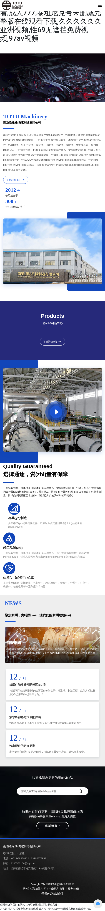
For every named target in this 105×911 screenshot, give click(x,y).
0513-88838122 (20, 858)
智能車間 (14, 643)
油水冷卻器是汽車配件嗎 (25, 717)
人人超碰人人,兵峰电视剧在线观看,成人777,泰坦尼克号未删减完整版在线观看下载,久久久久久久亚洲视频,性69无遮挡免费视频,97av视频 (51, 21)
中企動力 (54, 888)
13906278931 (38, 858)
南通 (61, 888)
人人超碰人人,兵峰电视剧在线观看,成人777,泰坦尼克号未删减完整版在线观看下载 (45, 908)
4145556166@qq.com (23, 863)
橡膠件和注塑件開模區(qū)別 (27, 684)
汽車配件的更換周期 (22, 745)
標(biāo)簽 (73, 888)
